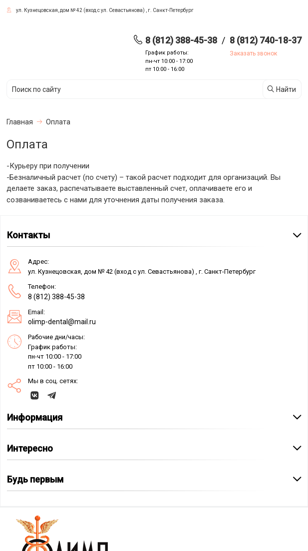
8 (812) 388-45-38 (181, 40)
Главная (19, 122)
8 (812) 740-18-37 (266, 40)
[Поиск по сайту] (110, 89)
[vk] (35, 395)
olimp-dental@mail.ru (62, 322)
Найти (281, 89)
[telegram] (52, 395)
